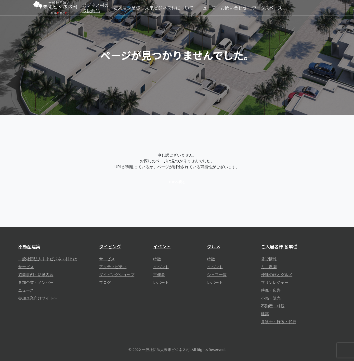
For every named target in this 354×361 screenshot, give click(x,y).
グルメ (213, 246)
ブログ (105, 282)
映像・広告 (271, 290)
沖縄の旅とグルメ (276, 274)
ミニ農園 (269, 266)
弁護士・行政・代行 (278, 321)
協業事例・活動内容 (35, 274)
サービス (26, 266)
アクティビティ (113, 266)
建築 (265, 313)
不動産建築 (29, 246)
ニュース (26, 290)
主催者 (159, 274)
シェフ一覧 (217, 274)
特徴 (157, 259)
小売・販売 (271, 298)
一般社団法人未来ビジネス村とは (47, 259)
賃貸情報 (269, 259)
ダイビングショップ (116, 274)
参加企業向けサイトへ (37, 298)
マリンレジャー (274, 282)
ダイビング (110, 246)
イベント (162, 246)
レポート (161, 282)
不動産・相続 (273, 306)
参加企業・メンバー (35, 282)
